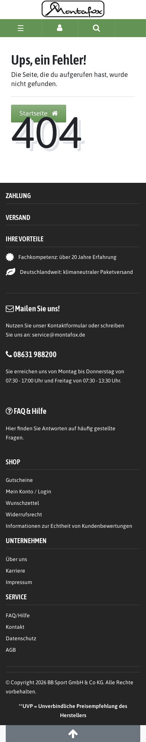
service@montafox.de (58, 335)
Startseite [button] (38, 113)
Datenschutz (21, 638)
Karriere (15, 571)
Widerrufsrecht (24, 514)
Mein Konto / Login (28, 491)
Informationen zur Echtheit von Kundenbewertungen (69, 526)
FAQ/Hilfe (18, 615)
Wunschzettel (22, 503)
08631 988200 (35, 354)
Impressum (19, 582)
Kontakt (15, 627)
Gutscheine (19, 480)
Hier (11, 428)
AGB (11, 650)
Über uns (16, 559)
